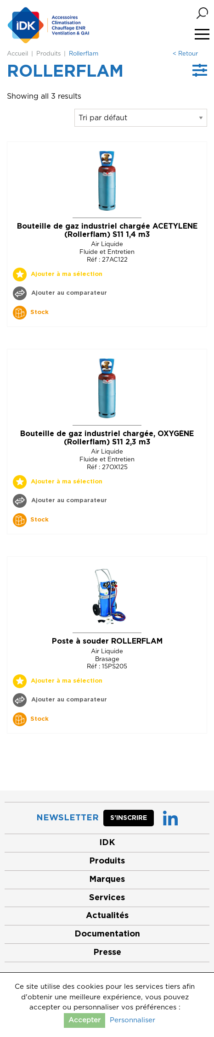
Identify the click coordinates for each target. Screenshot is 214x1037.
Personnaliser (132, 1020)
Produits (48, 54)
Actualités (107, 916)
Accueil (17, 54)
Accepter (84, 1020)
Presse (107, 952)
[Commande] (140, 118)
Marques (107, 879)
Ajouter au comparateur (68, 293)
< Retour (185, 54)
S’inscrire (128, 818)
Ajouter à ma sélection (66, 274)
